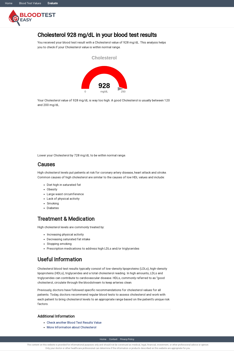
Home (8, 3)
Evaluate (53, 3)
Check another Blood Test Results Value (74, 322)
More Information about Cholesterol (71, 327)
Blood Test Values (30, 3)
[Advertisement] (104, 130)
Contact (113, 339)
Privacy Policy (127, 339)
